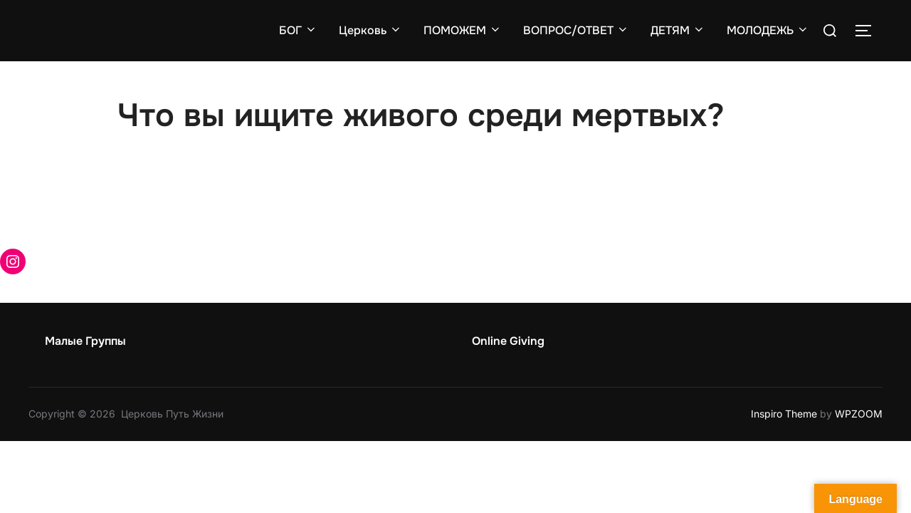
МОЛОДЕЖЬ (768, 30)
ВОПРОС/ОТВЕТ (576, 30)
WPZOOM (859, 414)
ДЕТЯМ (678, 30)
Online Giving (508, 340)
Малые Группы (85, 340)
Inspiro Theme (784, 414)
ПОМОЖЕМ (462, 30)
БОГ (298, 30)
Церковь (370, 30)
